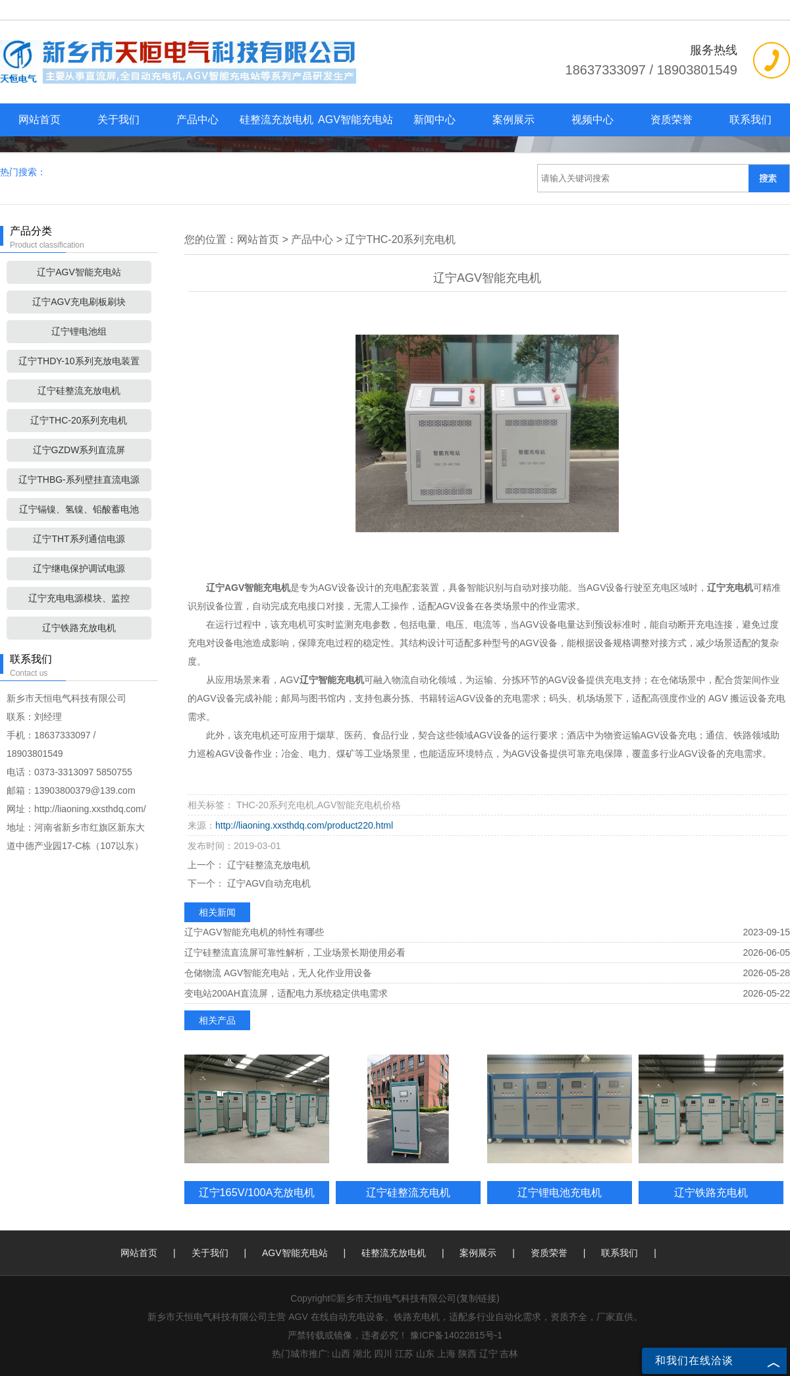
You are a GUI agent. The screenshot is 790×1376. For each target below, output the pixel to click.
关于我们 (118, 119)
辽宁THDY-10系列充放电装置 (78, 361)
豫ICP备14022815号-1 (456, 1335)
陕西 (467, 1353)
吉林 (509, 1353)
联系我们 (750, 119)
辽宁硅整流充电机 (408, 1192)
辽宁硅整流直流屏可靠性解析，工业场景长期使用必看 (295, 952)
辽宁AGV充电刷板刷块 (79, 301)
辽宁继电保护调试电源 (79, 568)
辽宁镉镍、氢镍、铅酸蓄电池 (79, 509)
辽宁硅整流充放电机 (79, 390)
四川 (383, 1353)
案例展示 (513, 119)
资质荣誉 (671, 119)
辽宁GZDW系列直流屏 (79, 450)
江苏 (404, 1353)
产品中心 (197, 119)
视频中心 (592, 119)
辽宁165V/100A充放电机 (257, 1192)
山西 (341, 1353)
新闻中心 (434, 119)
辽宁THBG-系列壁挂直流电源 (79, 479)
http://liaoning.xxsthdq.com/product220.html (304, 825)
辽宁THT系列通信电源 (78, 539)
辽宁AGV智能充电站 (79, 272)
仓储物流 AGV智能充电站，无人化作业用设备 (278, 973)
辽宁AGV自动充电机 (267, 883)
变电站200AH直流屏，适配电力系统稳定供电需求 (286, 993)
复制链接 (478, 1298)
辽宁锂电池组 (79, 331)
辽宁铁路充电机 (711, 1192)
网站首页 (39, 119)
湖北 (362, 1353)
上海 (446, 1353)
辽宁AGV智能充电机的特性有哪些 (254, 932)
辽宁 (488, 1353)
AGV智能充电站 (355, 119)
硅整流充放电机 (276, 119)
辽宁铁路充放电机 (79, 627)
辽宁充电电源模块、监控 (79, 598)
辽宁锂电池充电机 (559, 1192)
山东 (425, 1353)
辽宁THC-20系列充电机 (78, 420)
